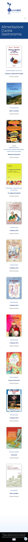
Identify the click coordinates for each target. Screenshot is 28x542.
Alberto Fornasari (13, 147)
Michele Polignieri (10, 70)
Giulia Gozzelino (18, 188)
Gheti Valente (20, 149)
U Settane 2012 (14, 343)
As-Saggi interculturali (14, 193)
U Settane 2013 (14, 305)
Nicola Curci (19, 70)
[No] (26, 537)
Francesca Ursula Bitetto (10, 149)
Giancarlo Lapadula (14, 452)
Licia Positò (18, 151)
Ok (14, 539)
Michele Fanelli (14, 227)
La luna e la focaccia (14, 380)
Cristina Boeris (9, 188)
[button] (25, 18)
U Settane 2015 (14, 230)
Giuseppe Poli (14, 490)
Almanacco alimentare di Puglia (14, 73)
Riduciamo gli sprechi (14, 154)
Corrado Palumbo (14, 107)
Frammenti (14, 455)
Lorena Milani (14, 190)
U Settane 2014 (14, 268)
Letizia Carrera (11, 151)
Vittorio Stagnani (14, 377)
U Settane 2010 (14, 418)
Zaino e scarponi (14, 111)
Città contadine (14, 493)
